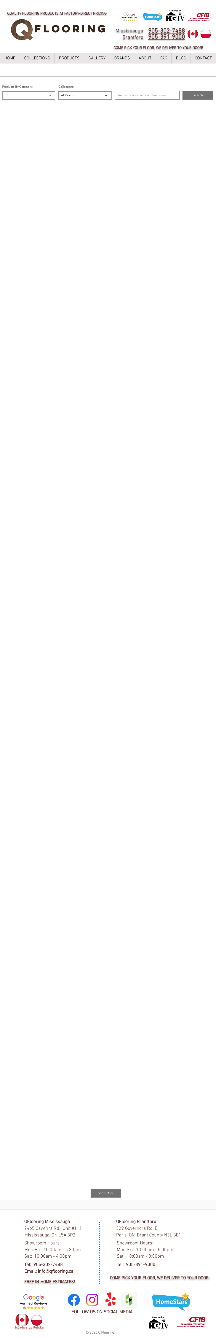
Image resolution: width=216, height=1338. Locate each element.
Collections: (66, 86)
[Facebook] (74, 1300)
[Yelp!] (110, 1300)
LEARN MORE (149, 4)
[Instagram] (92, 1300)
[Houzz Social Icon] (129, 1300)
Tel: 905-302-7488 (43, 1265)
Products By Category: (17, 86)
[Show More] (106, 1193)
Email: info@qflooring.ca (48, 1271)
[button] (197, 95)
